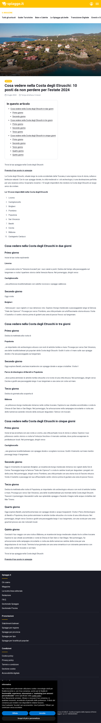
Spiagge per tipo (9, 636)
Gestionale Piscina (10, 608)
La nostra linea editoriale (12, 591)
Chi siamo (6, 582)
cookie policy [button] (36, 696)
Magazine (6, 587)
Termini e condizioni (10, 664)
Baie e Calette (41, 17)
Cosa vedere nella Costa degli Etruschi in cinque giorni (33, 135)
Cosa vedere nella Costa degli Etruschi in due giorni (32, 109)
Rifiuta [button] (15, 713)
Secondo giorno (19, 116)
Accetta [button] (42, 713)
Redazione (6, 595)
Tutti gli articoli (9, 17)
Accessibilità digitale (10, 673)
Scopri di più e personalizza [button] (29, 719)
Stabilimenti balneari (10, 623)
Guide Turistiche (25, 17)
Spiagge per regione (10, 628)
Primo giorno (17, 112)
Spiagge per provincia (11, 632)
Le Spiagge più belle (59, 17)
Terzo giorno (17, 132)
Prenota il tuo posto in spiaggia (18, 170)
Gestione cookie (9, 669)
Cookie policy (7, 656)
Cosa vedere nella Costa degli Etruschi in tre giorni (32, 120)
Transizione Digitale (80, 17)
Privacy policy (8, 660)
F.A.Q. (4, 599)
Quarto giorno (18, 151)
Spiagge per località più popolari (15, 641)
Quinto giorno (18, 155)
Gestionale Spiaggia (10, 604)
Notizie (8, 81)
